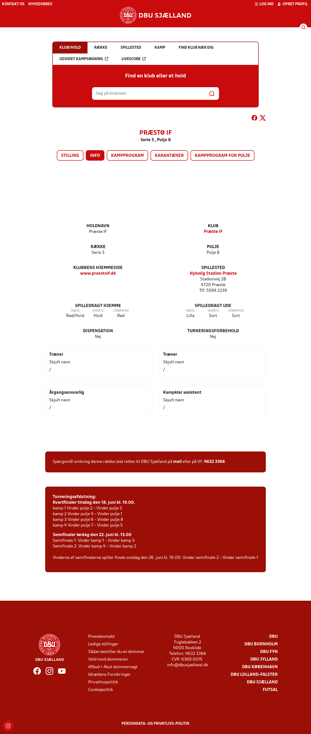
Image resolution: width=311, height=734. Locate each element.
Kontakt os (13, 4)
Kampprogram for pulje (222, 156)
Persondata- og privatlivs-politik (155, 723)
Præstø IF (213, 232)
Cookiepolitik (100, 690)
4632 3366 (214, 462)
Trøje (75, 310)
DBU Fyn (269, 652)
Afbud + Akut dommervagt (113, 667)
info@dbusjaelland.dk (187, 665)
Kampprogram (127, 156)
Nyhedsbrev (40, 4)
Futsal (270, 690)
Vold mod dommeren (108, 659)
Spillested (213, 268)
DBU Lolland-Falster (254, 675)
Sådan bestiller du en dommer (116, 652)
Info (95, 156)
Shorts (98, 310)
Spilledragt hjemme (98, 306)
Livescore (133, 59)
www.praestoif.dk (98, 274)
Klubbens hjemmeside (98, 268)
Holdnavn (98, 226)
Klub (213, 226)
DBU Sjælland (262, 682)
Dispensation (98, 331)
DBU (273, 637)
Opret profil (292, 4)
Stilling (70, 156)
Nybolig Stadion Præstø (213, 274)
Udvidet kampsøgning (83, 59)
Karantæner (169, 156)
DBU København (260, 667)
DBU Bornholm (261, 644)
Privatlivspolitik (103, 682)
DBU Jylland (264, 659)
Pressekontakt (101, 637)
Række (98, 247)
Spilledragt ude (213, 306)
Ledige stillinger (103, 644)
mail (177, 462)
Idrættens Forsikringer (109, 675)
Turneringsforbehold (213, 331)
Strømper (121, 310)
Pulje (213, 247)
